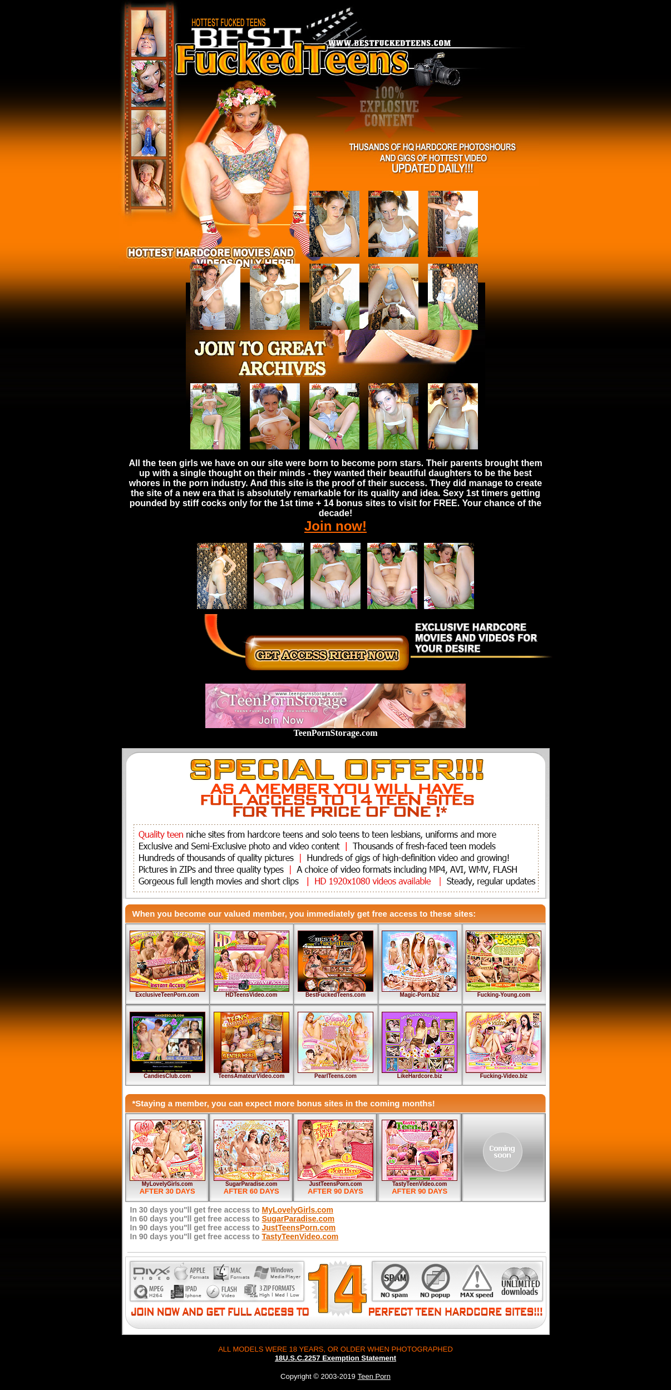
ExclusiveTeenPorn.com (167, 995)
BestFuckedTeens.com (335, 995)
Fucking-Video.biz (503, 1076)
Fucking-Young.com (503, 995)
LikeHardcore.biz (419, 1076)
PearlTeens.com (335, 1076)
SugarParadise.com (251, 1184)
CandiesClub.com (167, 1076)
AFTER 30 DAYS (167, 1191)
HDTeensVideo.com (251, 995)
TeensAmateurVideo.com (251, 1076)
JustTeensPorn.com (335, 1184)
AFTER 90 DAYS (335, 1191)
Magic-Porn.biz (420, 995)
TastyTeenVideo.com (419, 1184)
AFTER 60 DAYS (251, 1191)
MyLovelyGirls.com (167, 1184)
